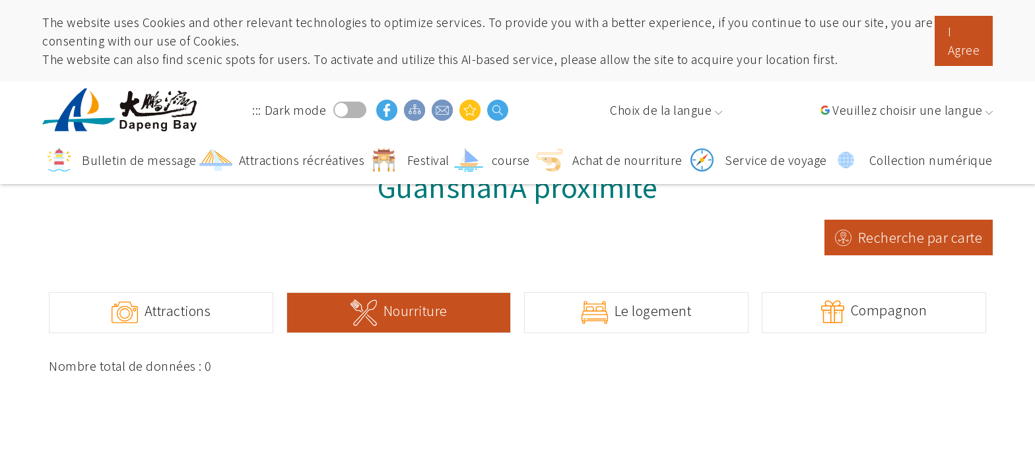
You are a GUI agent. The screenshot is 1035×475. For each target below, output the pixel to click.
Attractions (178, 310)
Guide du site (414, 110)
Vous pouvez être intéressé (470, 110)
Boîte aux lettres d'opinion (442, 110)
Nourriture (416, 310)
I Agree (964, 40)
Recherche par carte (920, 237)
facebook (386, 110)
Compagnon (889, 309)
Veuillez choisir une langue (907, 110)
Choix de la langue (661, 110)
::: (256, 110)
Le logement (653, 310)
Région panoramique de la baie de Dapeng (121, 109)
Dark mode (349, 110)
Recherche (497, 110)
